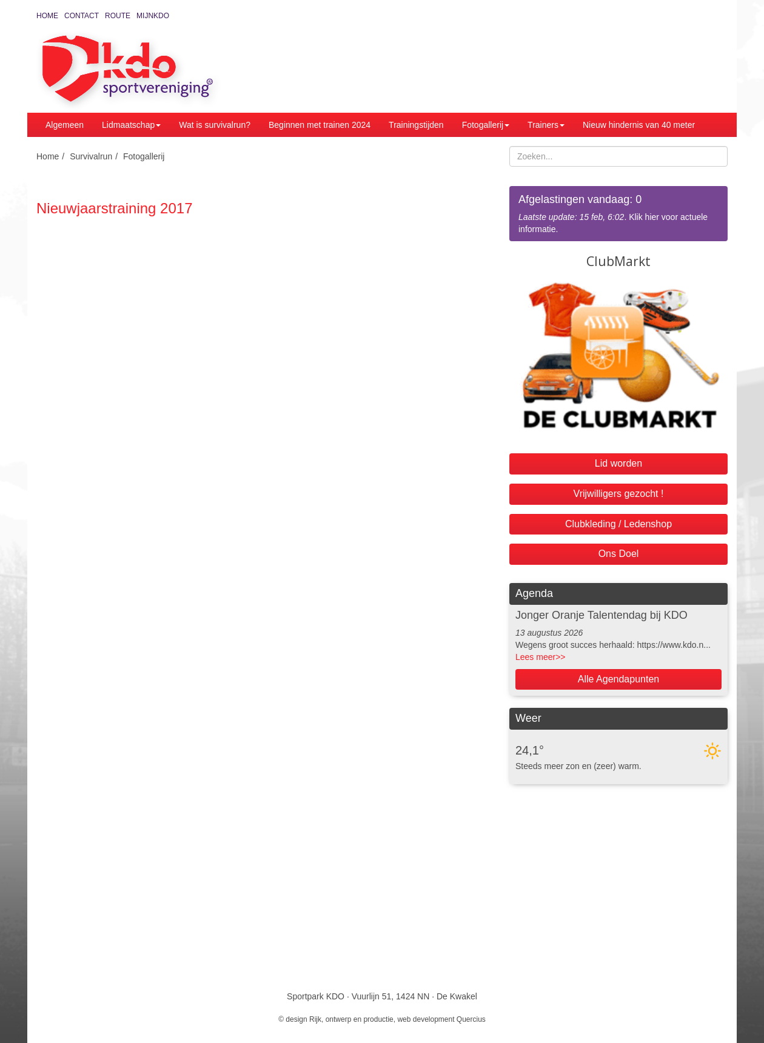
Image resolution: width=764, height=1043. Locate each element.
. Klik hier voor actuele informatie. (618, 213)
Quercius (471, 1019)
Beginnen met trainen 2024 (319, 125)
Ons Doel (618, 553)
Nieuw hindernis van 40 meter (639, 125)
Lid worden (618, 463)
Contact (81, 16)
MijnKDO (152, 16)
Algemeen (64, 125)
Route (117, 16)
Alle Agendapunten (618, 679)
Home (47, 16)
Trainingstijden (416, 125)
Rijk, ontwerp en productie (351, 1019)
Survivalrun (91, 156)
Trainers (546, 125)
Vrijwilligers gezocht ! (619, 493)
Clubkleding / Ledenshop (618, 524)
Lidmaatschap (131, 125)
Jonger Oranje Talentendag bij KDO (601, 615)
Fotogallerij (485, 125)
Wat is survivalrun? (214, 125)
